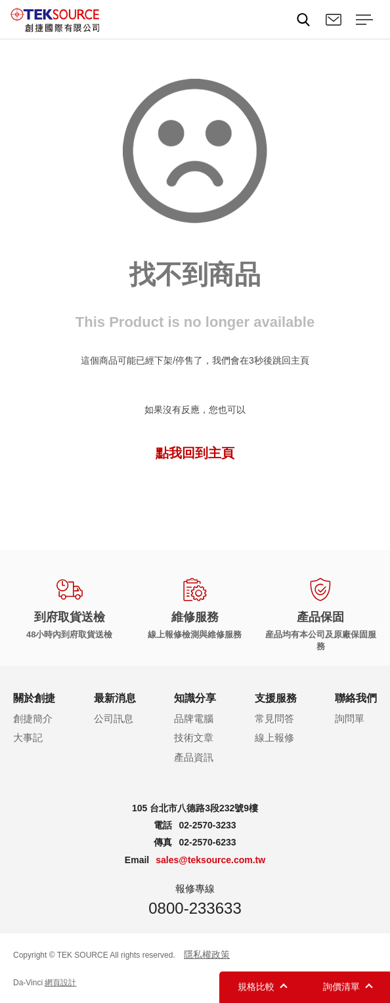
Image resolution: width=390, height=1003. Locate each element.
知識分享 (195, 698)
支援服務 (276, 698)
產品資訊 (193, 757)
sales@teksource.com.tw (210, 860)
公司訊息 (113, 718)
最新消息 (115, 698)
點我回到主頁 (195, 453)
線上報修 (274, 737)
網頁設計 (60, 982)
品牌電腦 (193, 718)
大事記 (28, 737)
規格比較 (256, 986)
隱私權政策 (207, 954)
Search (303, 20)
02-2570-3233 (207, 825)
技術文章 (193, 737)
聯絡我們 (333, 20)
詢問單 (349, 718)
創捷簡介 (33, 718)
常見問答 (274, 718)
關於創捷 (34, 698)
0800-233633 (194, 908)
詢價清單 (341, 986)
